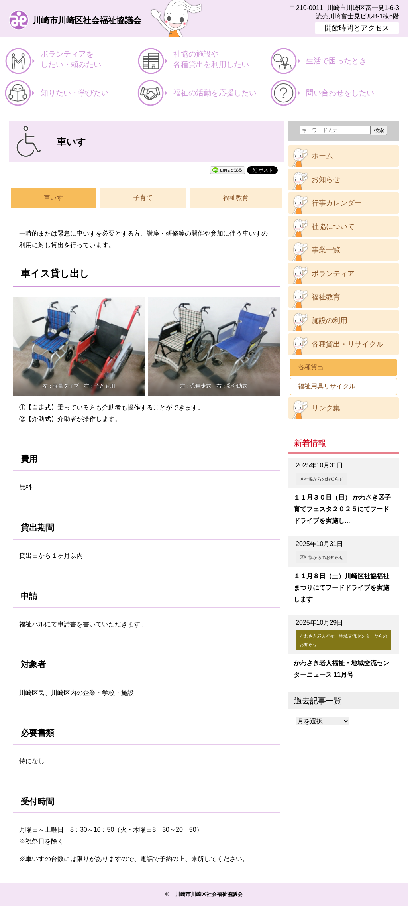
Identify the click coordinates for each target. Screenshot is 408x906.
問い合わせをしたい (340, 93)
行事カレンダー (337, 203)
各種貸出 (311, 367)
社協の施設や (221, 60)
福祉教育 (236, 197)
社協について (333, 226)
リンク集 (326, 408)
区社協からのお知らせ (321, 479)
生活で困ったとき (336, 61)
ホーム (322, 156)
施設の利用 (329, 321)
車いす (53, 197)
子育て (143, 197)
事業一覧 (326, 250)
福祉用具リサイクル (326, 386)
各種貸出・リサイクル (347, 344)
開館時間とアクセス (357, 28)
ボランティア (333, 274)
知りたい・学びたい (75, 93)
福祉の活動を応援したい (215, 93)
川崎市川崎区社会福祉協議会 (87, 20)
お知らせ (326, 179)
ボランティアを (89, 60)
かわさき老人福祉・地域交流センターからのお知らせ (343, 640)
